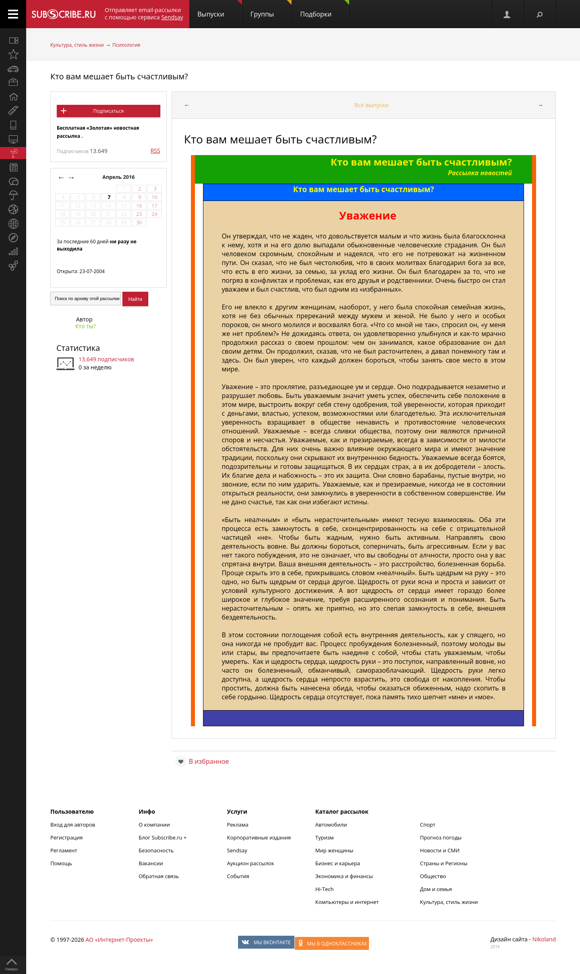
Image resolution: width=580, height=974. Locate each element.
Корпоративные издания (259, 837)
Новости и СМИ (440, 850)
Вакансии (151, 863)
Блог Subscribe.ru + (163, 837)
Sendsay (237, 850)
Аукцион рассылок (250, 863)
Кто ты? (85, 326)
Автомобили (331, 824)
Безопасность (156, 850)
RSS (155, 150)
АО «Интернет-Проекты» (119, 939)
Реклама (238, 824)
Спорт (427, 824)
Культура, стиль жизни (77, 44)
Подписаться (108, 111)
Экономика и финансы (344, 876)
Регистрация (66, 837)
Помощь (61, 863)
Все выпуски (371, 105)
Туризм (324, 837)
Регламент (63, 850)
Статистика (78, 347)
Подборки (324, 9)
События (238, 876)
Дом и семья (436, 889)
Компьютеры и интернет (347, 902)
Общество (433, 876)
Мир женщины (334, 850)
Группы (271, 9)
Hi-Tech (324, 889)
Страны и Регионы (444, 863)
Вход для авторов (72, 824)
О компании (154, 824)
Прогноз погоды (441, 837)
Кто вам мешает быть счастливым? (119, 76)
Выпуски (219, 9)
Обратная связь (159, 876)
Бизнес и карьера (337, 863)
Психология (126, 44)
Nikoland (544, 939)
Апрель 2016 (119, 177)
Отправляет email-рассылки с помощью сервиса (144, 13)
